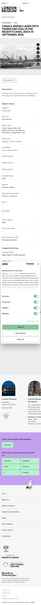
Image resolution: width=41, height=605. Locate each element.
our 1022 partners (14, 273)
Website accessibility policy (10, 598)
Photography (6, 110)
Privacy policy (6, 593)
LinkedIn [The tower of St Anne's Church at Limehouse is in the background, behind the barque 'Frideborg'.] (25, 472)
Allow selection (20, 333)
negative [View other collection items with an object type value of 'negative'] (5, 141)
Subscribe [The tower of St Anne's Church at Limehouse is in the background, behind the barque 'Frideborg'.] (7, 445)
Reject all (20, 339)
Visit (4, 494)
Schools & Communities (11, 512)
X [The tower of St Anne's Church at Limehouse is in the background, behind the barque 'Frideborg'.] (4, 472)
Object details (9, 104)
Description (8, 89)
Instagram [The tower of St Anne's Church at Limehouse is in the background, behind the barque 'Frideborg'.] (26, 461)
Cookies (4, 595)
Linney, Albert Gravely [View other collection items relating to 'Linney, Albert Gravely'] (10, 150)
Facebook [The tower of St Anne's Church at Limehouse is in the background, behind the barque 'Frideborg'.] (7, 461)
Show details (31, 321)
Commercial (7, 536)
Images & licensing (11, 248)
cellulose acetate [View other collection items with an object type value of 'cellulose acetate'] (15, 141)
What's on (6, 500)
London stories (8, 530)
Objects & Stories (8, 17)
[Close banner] (38, 264)
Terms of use (6, 590)
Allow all (20, 327)
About (5, 518)
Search (26, 3)
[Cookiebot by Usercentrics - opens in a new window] (26, 264)
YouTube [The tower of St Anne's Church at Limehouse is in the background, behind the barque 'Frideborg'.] (25, 466)
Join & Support (8, 524)
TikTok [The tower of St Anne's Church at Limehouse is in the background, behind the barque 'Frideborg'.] (6, 466)
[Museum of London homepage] (13, 10)
